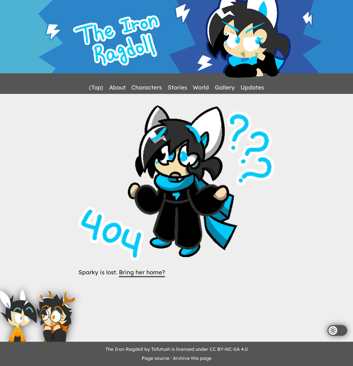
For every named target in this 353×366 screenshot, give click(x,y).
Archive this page (192, 358)
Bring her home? (142, 272)
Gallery (225, 87)
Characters (146, 87)
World (201, 87)
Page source (155, 358)
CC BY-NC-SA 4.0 (229, 349)
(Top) (96, 87)
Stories (177, 87)
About (117, 87)
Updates (252, 87)
